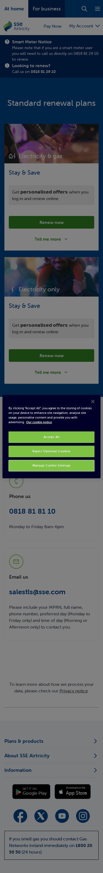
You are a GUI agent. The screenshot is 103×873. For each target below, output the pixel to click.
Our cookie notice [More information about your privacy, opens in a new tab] (39, 422)
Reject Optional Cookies (51, 451)
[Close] (93, 401)
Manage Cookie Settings (51, 465)
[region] (51, 436)
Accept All (52, 437)
